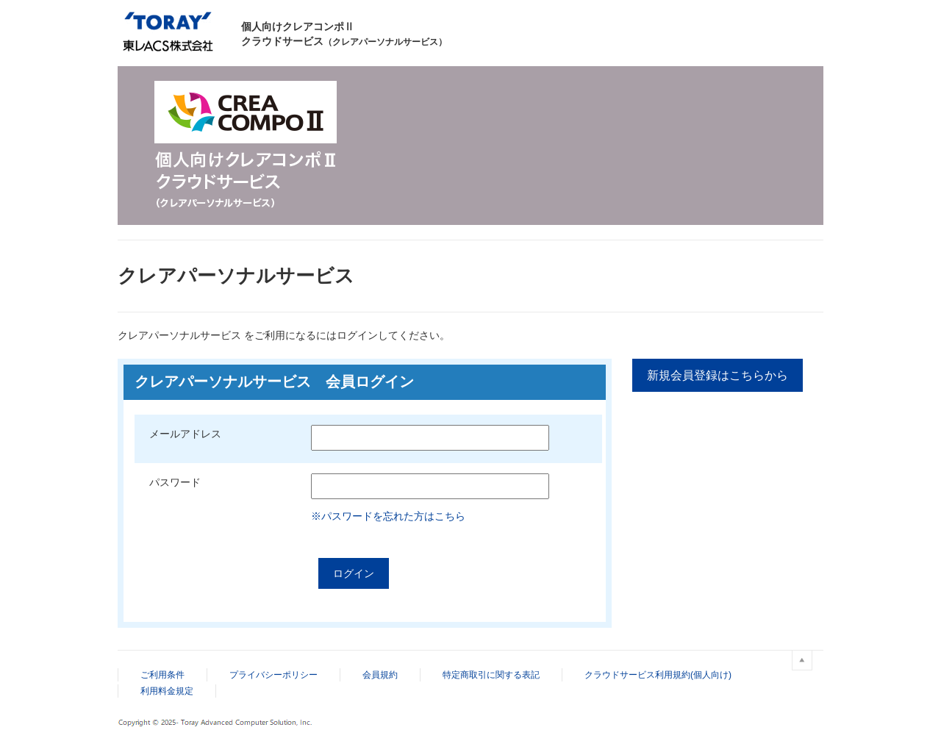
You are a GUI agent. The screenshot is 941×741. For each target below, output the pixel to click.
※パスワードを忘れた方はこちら (388, 516)
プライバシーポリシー (273, 675)
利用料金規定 (166, 691)
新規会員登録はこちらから (717, 375)
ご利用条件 (162, 675)
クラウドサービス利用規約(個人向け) (657, 675)
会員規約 (380, 675)
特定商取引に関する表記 (491, 675)
